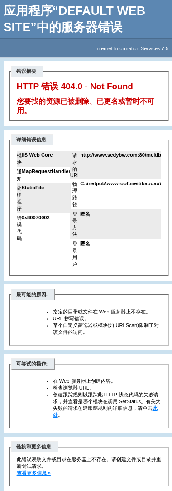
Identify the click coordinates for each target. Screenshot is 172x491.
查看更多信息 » (34, 473)
